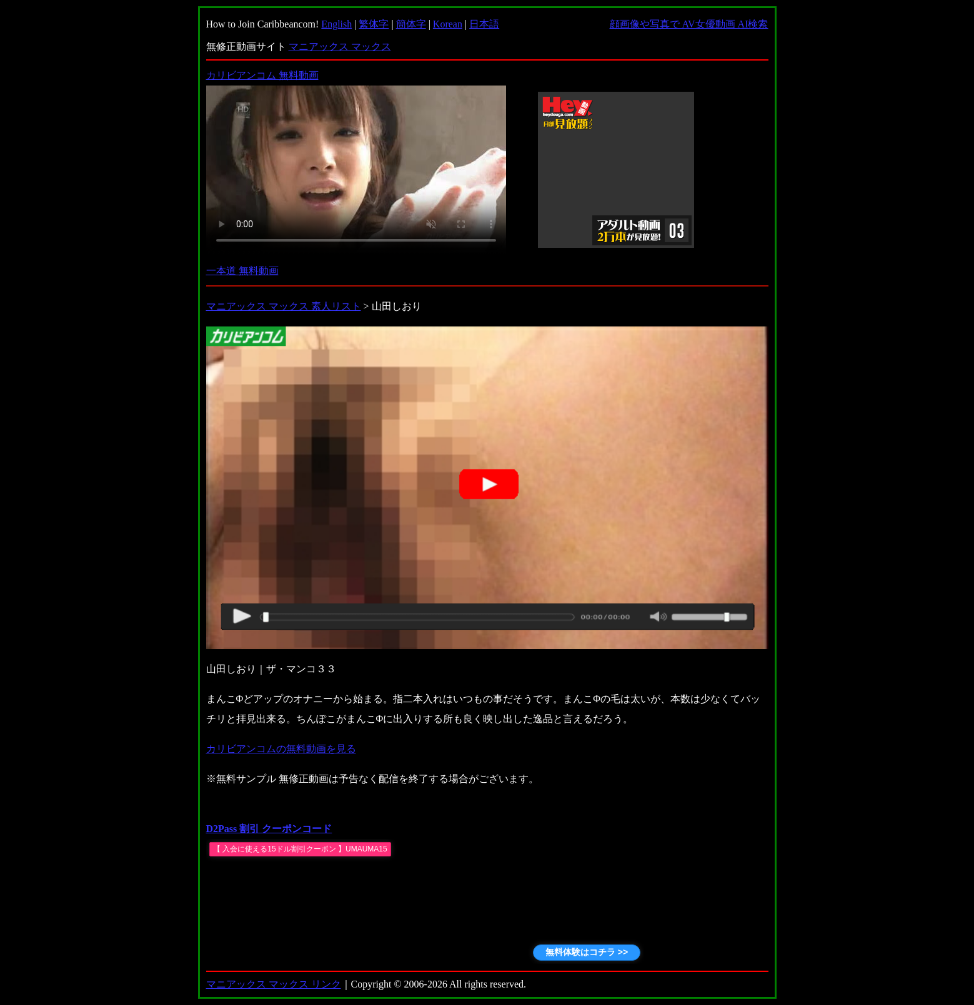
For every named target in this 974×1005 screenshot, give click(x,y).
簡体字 (411, 24)
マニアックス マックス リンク (273, 984)
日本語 (484, 24)
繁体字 (374, 24)
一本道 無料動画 (242, 270)
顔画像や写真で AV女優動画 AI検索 (689, 24)
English (336, 24)
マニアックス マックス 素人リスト (283, 306)
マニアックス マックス (340, 46)
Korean (447, 24)
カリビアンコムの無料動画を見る (281, 748)
